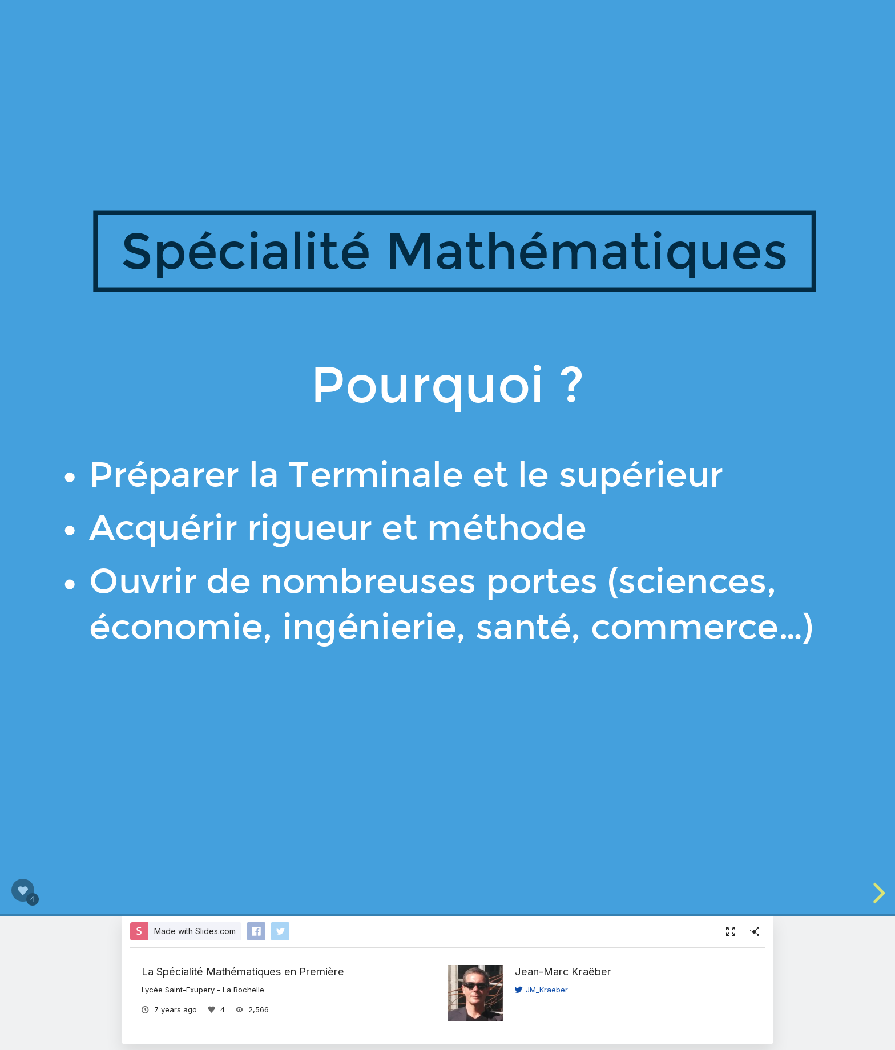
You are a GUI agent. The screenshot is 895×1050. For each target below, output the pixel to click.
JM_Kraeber (541, 989)
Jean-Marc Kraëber (563, 971)
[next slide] (877, 893)
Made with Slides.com (195, 931)
